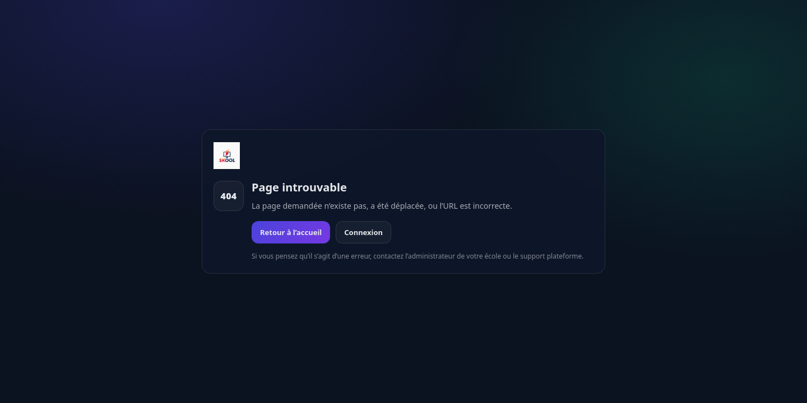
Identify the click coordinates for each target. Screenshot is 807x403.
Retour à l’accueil (291, 232)
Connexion (363, 232)
